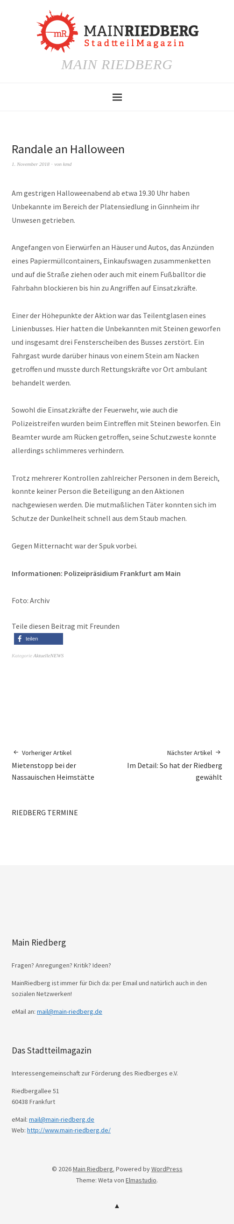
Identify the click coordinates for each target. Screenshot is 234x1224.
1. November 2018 (31, 164)
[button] (38, 639)
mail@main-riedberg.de (69, 1011)
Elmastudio (141, 1180)
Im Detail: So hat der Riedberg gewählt (170, 765)
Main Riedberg (117, 64)
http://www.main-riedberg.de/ (69, 1130)
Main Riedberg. (93, 1169)
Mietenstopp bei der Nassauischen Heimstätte (64, 765)
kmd (67, 164)
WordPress (167, 1169)
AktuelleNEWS (49, 655)
